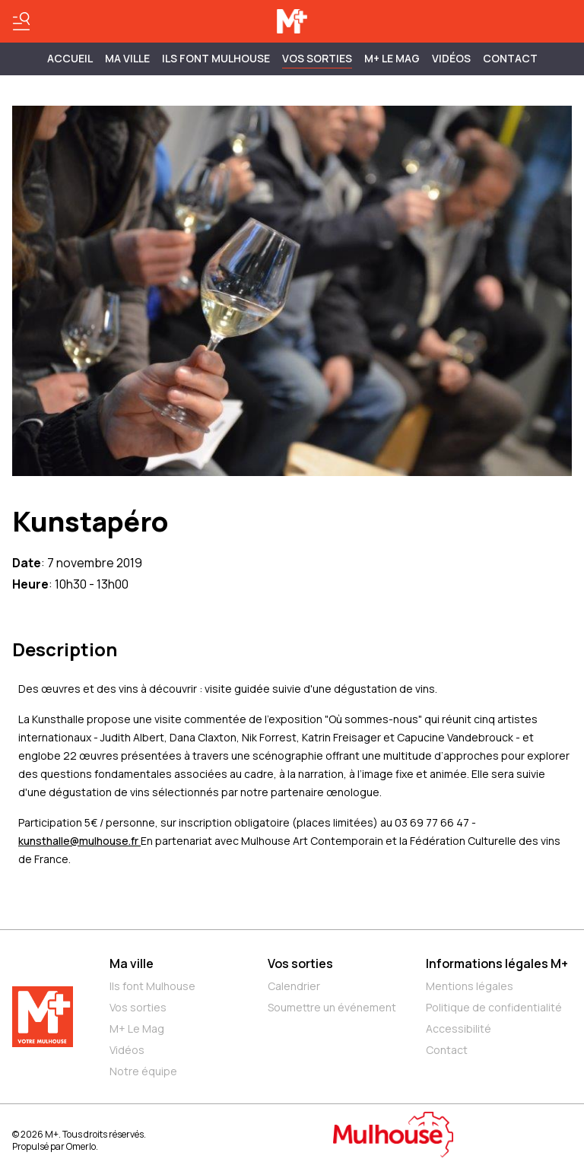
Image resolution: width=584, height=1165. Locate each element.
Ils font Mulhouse (152, 986)
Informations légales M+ (497, 963)
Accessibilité (458, 1028)
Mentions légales (469, 986)
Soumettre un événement (332, 1007)
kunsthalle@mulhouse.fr (79, 840)
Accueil (70, 58)
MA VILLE (127, 58)
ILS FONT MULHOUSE (216, 58)
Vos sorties (317, 58)
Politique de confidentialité (494, 1007)
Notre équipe (143, 1071)
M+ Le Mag (392, 58)
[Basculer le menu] (21, 21)
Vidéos (451, 58)
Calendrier (294, 986)
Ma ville (132, 963)
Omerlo (81, 1146)
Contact (510, 58)
